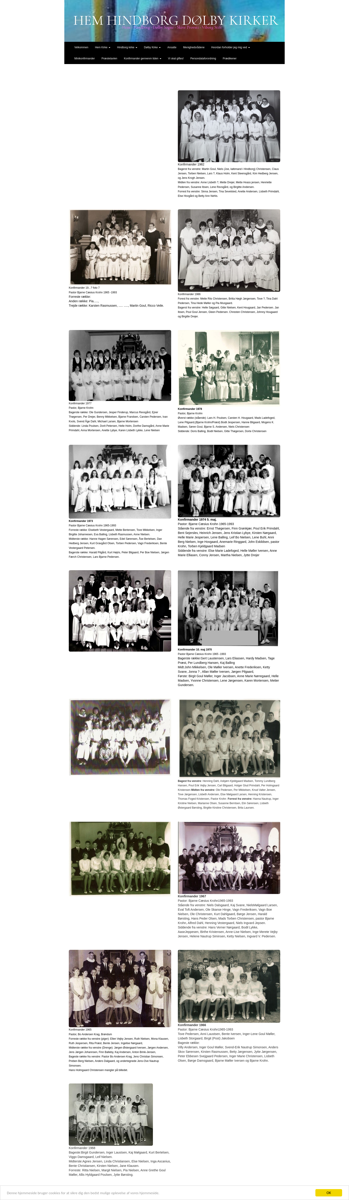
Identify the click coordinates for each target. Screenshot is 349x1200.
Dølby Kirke (152, 47)
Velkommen (81, 47)
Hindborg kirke (127, 47)
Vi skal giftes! (176, 58)
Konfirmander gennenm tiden (142, 58)
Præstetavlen (109, 58)
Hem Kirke (102, 47)
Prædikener (230, 58)
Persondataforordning (203, 58)
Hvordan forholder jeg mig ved (230, 47)
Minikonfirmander (84, 58)
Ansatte (172, 47)
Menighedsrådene (194, 47)
